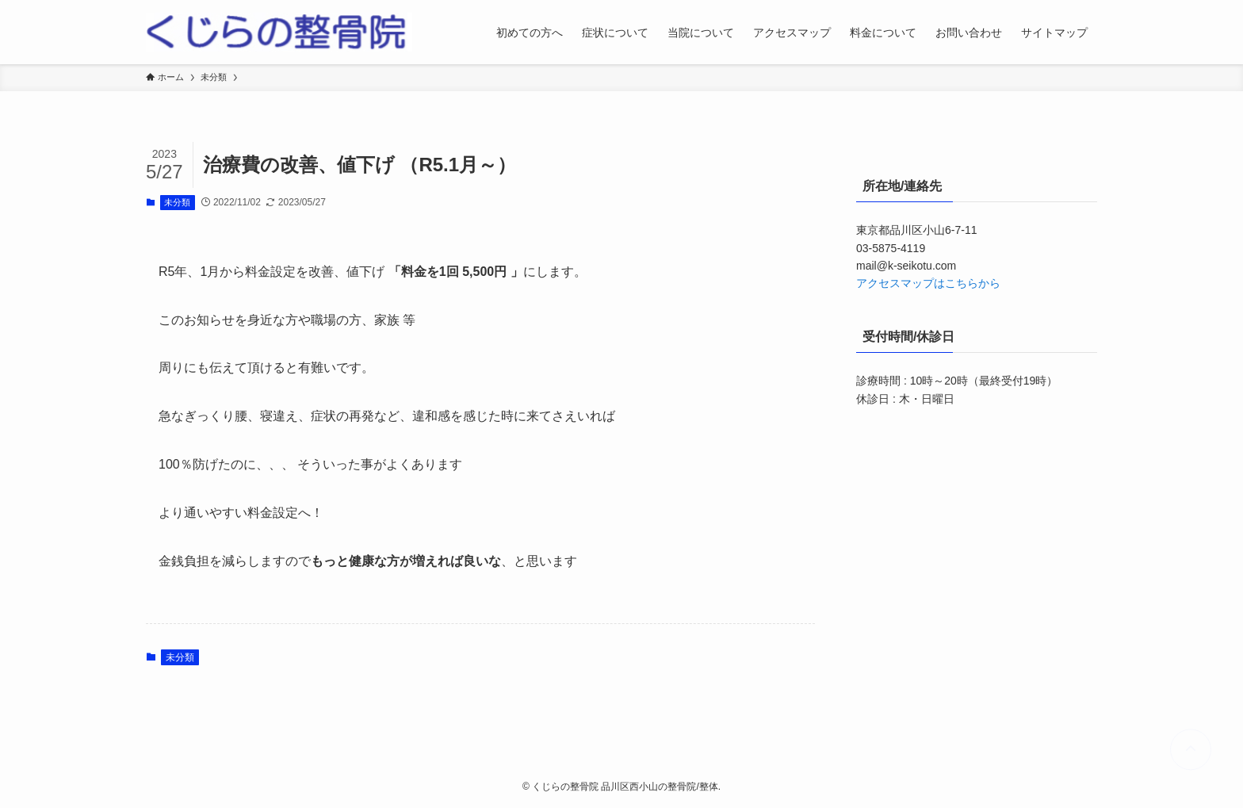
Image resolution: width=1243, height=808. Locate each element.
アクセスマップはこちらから (928, 283)
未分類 (177, 202)
